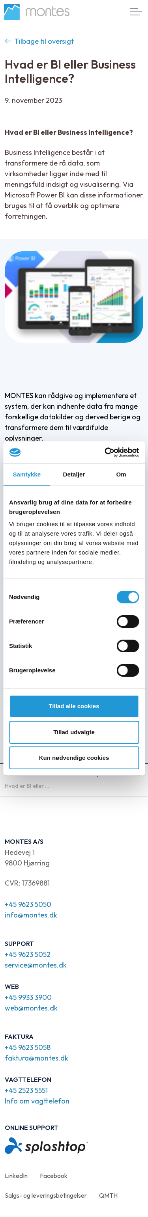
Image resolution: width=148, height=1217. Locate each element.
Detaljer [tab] (74, 474)
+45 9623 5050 (28, 904)
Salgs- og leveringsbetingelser (46, 1195)
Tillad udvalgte (74, 732)
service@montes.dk (36, 965)
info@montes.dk (31, 914)
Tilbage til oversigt (39, 41)
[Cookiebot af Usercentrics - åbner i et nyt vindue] (105, 452)
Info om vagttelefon (37, 1100)
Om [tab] (121, 474)
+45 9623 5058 (28, 1047)
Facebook (53, 1176)
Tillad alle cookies (74, 706)
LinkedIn (16, 1176)
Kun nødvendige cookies (74, 757)
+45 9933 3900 (28, 997)
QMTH (108, 1195)
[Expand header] (136, 12)
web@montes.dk (31, 1007)
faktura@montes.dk (36, 1058)
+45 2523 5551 (26, 1090)
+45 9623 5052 (28, 954)
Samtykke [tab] (27, 474)
